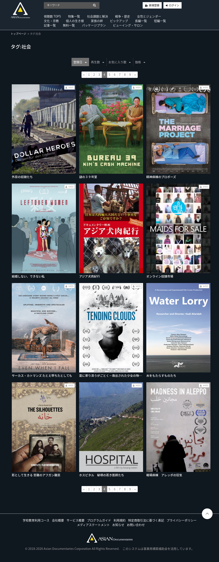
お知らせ (118, 525)
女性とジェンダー (149, 16)
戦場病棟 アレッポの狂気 (164, 475)
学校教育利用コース (36, 520)
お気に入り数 (119, 62)
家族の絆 (97, 21)
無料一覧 (69, 25)
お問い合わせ (136, 525)
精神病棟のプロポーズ (161, 177)
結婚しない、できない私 (28, 276)
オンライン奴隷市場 (159, 276)
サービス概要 (75, 520)
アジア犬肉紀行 (89, 276)
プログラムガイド (99, 520)
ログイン (174, 5)
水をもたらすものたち (161, 375)
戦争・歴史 (122, 16)
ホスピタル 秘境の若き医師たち (101, 475)
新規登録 (154, 5)
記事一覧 (50, 25)
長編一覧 (141, 21)
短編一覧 (160, 21)
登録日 (80, 62)
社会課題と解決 (97, 16)
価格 (140, 62)
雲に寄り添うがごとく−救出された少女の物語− (112, 375)
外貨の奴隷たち (22, 177)
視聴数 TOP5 (52, 16)
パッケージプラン (94, 25)
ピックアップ (119, 21)
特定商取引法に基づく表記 (146, 520)
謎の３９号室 (88, 177)
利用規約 (120, 520)
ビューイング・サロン (128, 25)
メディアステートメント (93, 525)
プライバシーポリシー (182, 520)
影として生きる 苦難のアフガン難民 (36, 475)
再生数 (97, 62)
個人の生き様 (75, 21)
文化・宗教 (51, 21)
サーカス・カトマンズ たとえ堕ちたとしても (42, 375)
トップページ (18, 34)
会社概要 (58, 520)
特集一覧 (74, 16)
